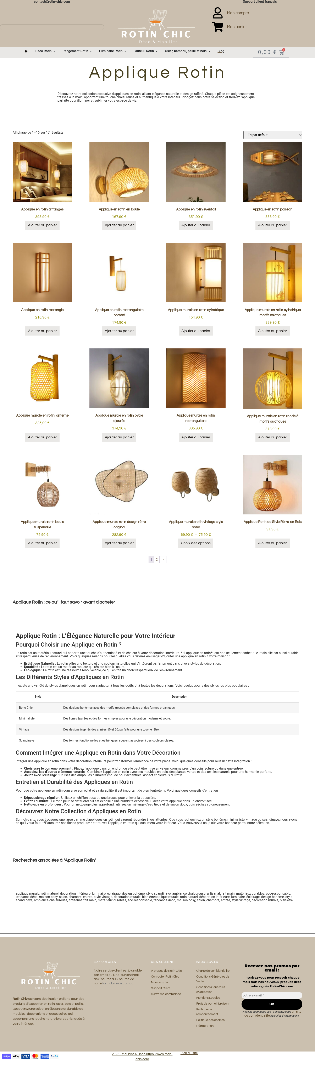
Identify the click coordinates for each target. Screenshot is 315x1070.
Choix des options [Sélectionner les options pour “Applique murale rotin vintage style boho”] (196, 542)
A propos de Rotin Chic (168, 969)
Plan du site (189, 1059)
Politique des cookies (211, 1025)
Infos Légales (207, 960)
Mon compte (160, 981)
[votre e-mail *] (272, 994)
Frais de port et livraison (214, 1008)
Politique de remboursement (208, 1017)
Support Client (161, 987)
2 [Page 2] (157, 558)
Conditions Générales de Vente (212, 983)
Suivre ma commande (167, 993)
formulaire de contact (118, 982)
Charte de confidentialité (206, 972)
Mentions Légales (209, 1002)
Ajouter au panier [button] (42, 224)
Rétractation (205, 1031)
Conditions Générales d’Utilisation (212, 994)
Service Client (162, 960)
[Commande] (272, 134)
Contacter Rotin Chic (166, 975)
